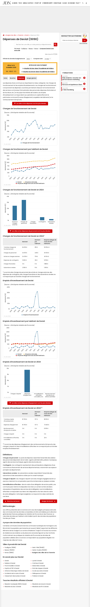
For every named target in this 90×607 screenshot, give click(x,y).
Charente (20, 35)
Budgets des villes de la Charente (43, 552)
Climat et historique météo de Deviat (17, 570)
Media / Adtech (28, 3)
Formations (68, 73)
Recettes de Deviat (12, 501)
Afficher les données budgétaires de (14, 58)
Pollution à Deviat (37, 576)
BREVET (11, 71)
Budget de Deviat (48, 501)
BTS (15, 71)
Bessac (31, 48)
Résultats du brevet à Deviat (41, 584)
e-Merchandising (68, 89)
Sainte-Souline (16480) (39, 550)
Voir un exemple (83, 43)
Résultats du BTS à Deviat (40, 586)
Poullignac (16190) (10, 547)
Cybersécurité (47, 3)
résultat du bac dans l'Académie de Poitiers (39, 68)
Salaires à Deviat (10, 563)
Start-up (38, 3)
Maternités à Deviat (38, 565)
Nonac (36, 48)
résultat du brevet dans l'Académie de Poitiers (39, 71)
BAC (7, 71)
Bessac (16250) (9, 550)
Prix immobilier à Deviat (12, 565)
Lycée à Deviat (37, 560)
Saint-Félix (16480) (38, 547)
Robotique (57, 3)
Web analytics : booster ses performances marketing (71, 78)
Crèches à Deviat (38, 563)
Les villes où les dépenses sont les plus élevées (30, 103)
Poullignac (24, 48)
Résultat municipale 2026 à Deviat (16, 584)
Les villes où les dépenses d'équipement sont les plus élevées (30, 403)
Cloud (64, 3)
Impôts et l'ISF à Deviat (12, 568)
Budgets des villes (11, 35)
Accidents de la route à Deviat (14, 573)
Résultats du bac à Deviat (13, 586)
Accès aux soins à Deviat (40, 570)
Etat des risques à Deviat (40, 568)
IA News (14, 3)
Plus (78, 3)
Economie (71, 3)
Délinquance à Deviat (39, 573)
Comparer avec (38, 58)
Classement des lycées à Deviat (15, 576)
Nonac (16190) (9, 552)
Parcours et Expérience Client (72, 84)
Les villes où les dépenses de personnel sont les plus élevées (30, 231)
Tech (20, 3)
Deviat (27, 35)
